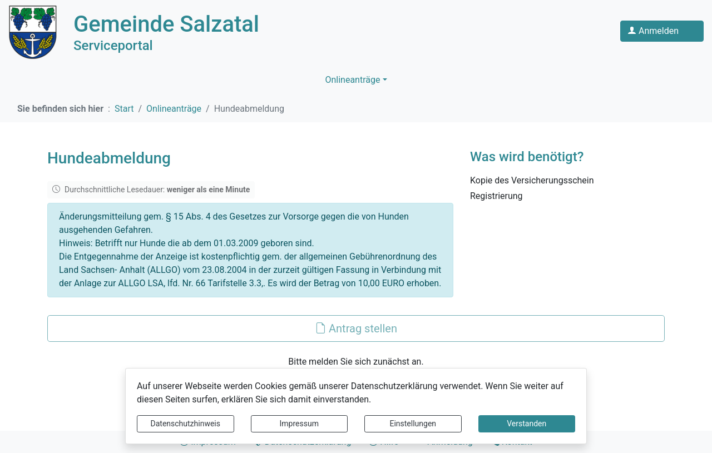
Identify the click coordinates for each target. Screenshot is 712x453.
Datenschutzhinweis (185, 423)
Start (124, 108)
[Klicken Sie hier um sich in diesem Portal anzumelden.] (662, 31)
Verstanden (526, 423)
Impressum (299, 423)
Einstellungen (412, 423)
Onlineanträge (352, 79)
